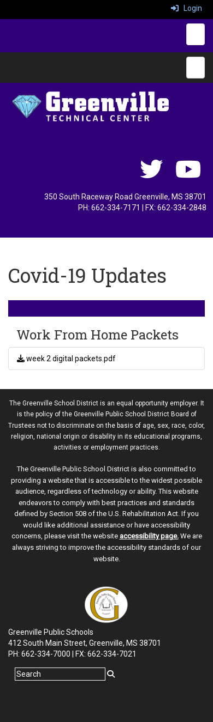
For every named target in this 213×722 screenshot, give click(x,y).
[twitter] (151, 175)
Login (186, 8)
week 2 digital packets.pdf (66, 358)
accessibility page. (149, 536)
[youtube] (188, 175)
